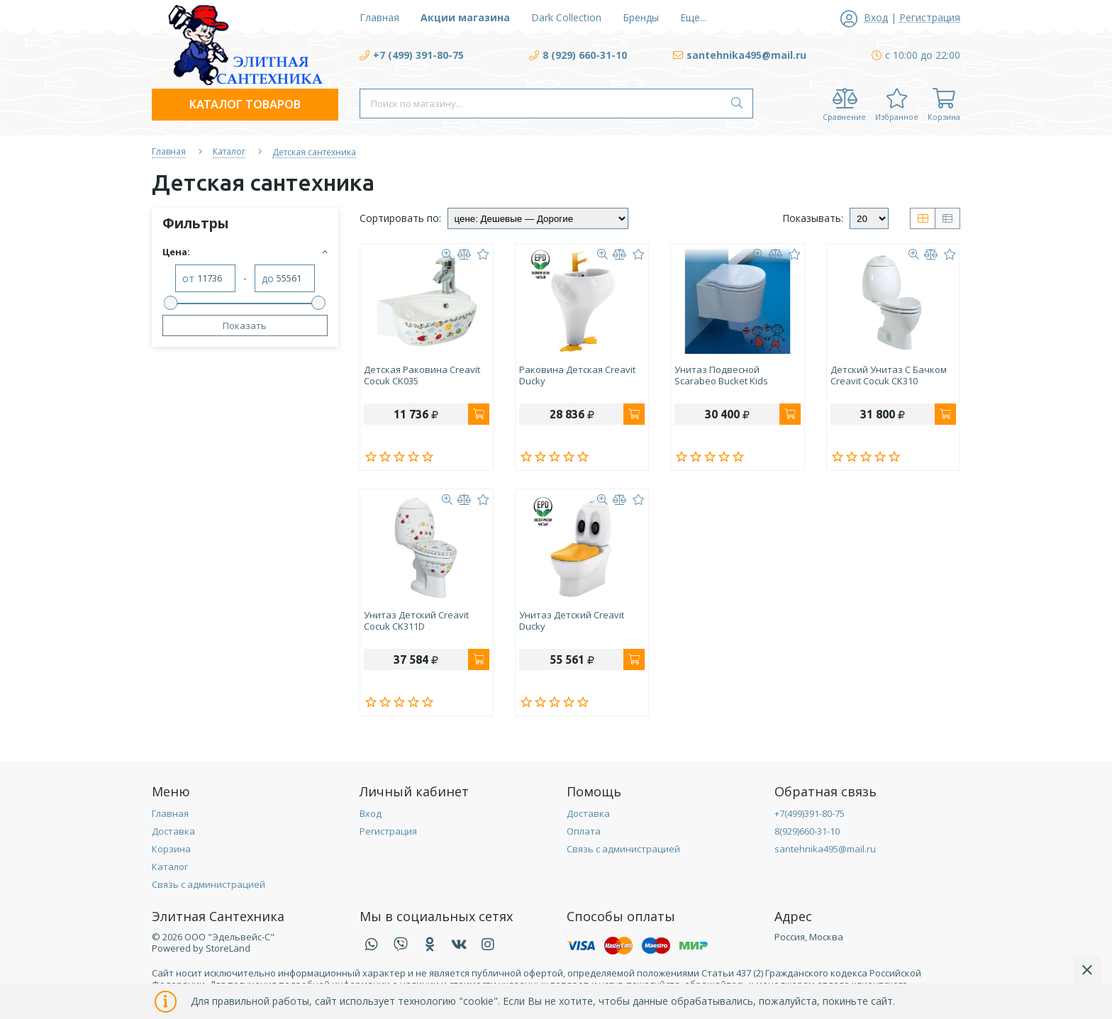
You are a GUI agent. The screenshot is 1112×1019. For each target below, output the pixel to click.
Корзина (171, 848)
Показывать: (812, 218)
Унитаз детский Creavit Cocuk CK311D (416, 621)
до (268, 279)
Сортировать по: (400, 218)
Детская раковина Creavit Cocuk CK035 (422, 375)
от (188, 279)
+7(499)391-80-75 (809, 813)
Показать (245, 325)
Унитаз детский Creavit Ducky (571, 621)
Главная (170, 813)
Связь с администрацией (208, 884)
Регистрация (388, 831)
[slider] (171, 303)
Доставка (173, 831)
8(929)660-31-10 (807, 831)
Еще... (693, 17)
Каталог (170, 866)
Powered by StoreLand (201, 948)
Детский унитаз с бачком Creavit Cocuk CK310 (888, 375)
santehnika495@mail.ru (825, 848)
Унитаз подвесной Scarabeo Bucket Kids (721, 375)
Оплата (584, 831)
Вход (371, 813)
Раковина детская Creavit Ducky (577, 375)
